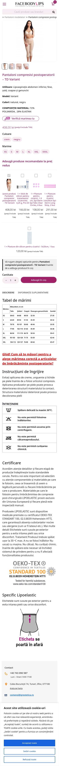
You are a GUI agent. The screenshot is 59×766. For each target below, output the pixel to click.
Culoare (6, 134)
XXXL (45, 151)
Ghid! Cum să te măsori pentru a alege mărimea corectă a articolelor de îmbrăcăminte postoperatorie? (29, 359)
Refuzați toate (29, 759)
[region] (29, 734)
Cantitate (7, 275)
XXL (36, 151)
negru (17, 139)
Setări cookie (29, 751)
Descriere (8, 293)
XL (29, 151)
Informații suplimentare (33, 293)
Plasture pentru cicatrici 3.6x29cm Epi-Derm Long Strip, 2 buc (49, 200)
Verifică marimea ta (23, 118)
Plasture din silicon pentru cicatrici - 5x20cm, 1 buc (31, 247)
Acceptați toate (29, 742)
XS (5, 151)
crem (7, 139)
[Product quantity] (10, 281)
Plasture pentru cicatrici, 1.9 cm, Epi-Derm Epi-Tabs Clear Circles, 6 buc (36, 200)
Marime (6, 146)
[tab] (8, 293)
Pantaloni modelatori (15, 17)
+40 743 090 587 (19, 673)
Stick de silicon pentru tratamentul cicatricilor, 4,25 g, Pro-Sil (22, 199)
